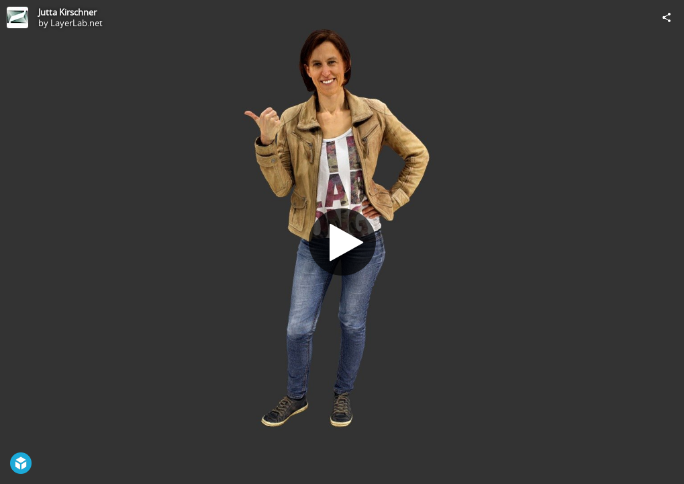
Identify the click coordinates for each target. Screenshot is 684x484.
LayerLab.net (76, 23)
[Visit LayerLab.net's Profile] (17, 17)
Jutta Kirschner (67, 12)
